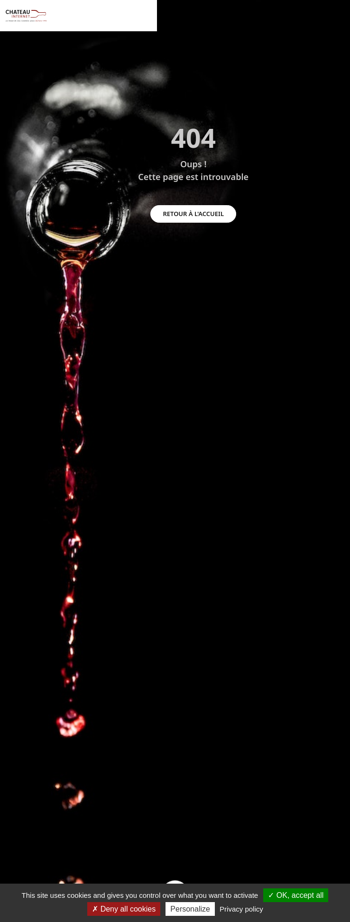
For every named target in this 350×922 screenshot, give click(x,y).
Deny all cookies (124, 909)
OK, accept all (295, 895)
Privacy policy (241, 909)
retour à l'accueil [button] (193, 213)
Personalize (190, 909)
